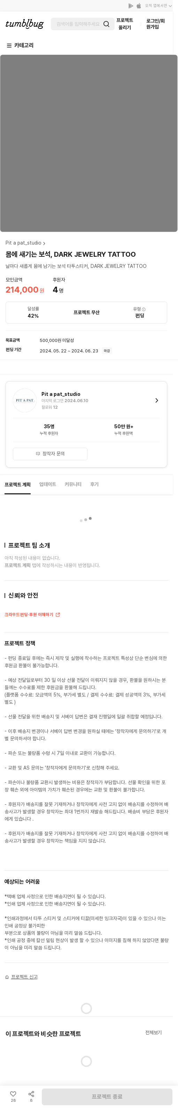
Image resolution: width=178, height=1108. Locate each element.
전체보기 (153, 1032)
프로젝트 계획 (18, 484)
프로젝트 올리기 (124, 23)
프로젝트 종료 (107, 1096)
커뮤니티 (73, 484)
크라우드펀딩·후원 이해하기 (33, 615)
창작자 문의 (50, 453)
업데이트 (47, 484)
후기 (94, 484)
